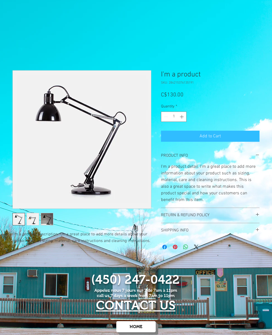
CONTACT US (135, 305)
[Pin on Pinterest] (175, 247)
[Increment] (182, 117)
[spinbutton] (174, 117)
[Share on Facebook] (164, 247)
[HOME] (136, 326)
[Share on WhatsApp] (185, 247)
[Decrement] (165, 117)
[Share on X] (196, 247)
